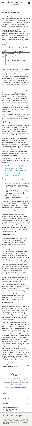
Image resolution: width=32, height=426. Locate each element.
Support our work (21, 387)
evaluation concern (15, 26)
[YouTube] (13, 410)
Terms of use (5, 416)
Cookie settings (19, 415)
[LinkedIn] (16, 410)
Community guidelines (16, 416)
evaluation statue (18, 92)
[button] (29, 3)
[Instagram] (10, 410)
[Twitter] (7, 410)
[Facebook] (4, 410)
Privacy (11, 415)
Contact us (5, 415)
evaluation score (6, 18)
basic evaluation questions (9, 29)
